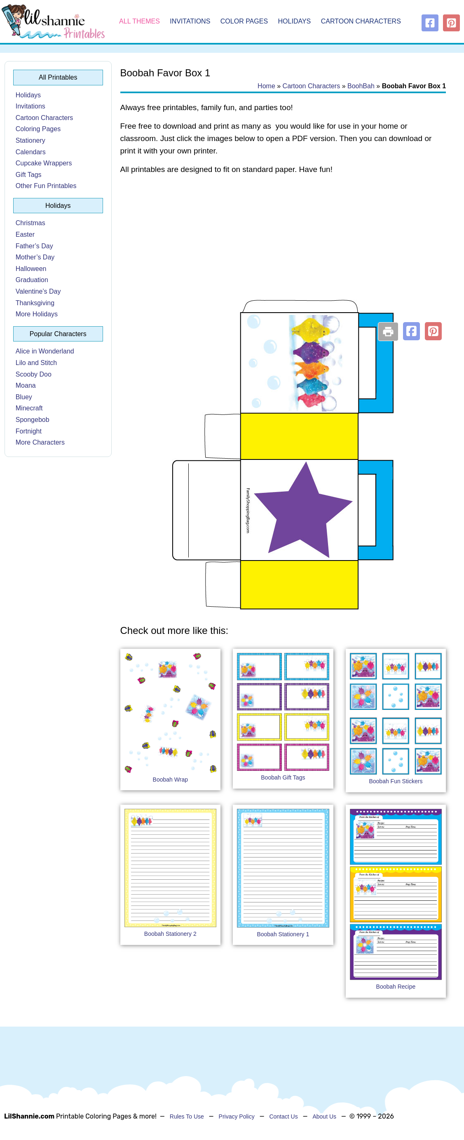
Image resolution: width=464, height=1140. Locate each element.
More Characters (40, 442)
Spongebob (32, 419)
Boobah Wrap (170, 779)
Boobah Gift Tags (283, 777)
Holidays (294, 21)
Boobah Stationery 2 (170, 933)
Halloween (31, 268)
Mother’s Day (35, 257)
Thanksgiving (35, 302)
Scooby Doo (34, 374)
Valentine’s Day (38, 291)
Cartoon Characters (361, 21)
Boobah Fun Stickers (395, 781)
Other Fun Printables (46, 185)
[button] (411, 331)
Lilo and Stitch (36, 362)
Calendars (31, 151)
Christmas (30, 222)
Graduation (32, 279)
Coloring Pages (38, 128)
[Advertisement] (283, 248)
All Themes (139, 21)
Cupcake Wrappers (44, 163)
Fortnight (29, 431)
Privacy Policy (237, 1116)
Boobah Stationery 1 (283, 934)
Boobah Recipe (396, 986)
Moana (26, 385)
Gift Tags (29, 174)
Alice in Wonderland (45, 351)
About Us (324, 1116)
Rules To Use (187, 1116)
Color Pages (244, 21)
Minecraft (29, 408)
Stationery (30, 140)
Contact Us (283, 1116)
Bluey (24, 396)
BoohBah (361, 86)
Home (266, 86)
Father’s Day (34, 246)
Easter (25, 234)
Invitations (190, 21)
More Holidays (37, 314)
